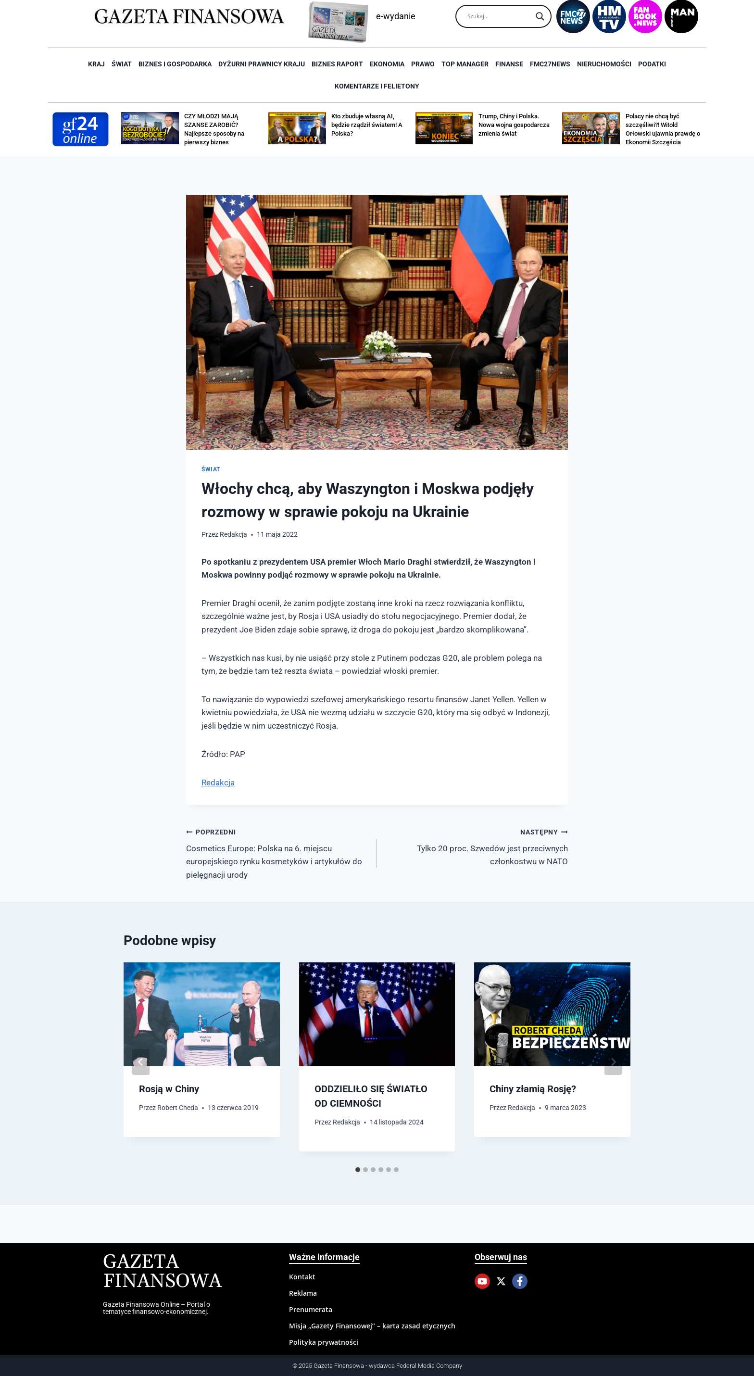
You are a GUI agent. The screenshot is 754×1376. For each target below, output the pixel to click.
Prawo (423, 64)
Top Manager (465, 64)
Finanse (509, 64)
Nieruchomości (604, 64)
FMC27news (550, 64)
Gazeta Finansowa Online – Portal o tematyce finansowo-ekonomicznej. (156, 1307)
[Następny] (613, 1062)
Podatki (652, 64)
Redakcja (233, 534)
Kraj (96, 64)
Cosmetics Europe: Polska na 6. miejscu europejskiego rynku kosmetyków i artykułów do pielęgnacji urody (277, 852)
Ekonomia (387, 64)
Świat (122, 64)
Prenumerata (310, 1309)
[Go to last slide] (141, 1062)
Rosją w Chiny (169, 1089)
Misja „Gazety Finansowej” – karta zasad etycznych (372, 1325)
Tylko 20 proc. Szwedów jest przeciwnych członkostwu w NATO (476, 846)
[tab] (357, 1169)
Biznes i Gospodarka (175, 64)
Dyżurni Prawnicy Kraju (261, 64)
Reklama (303, 1293)
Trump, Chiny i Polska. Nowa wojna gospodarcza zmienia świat (514, 125)
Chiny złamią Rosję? (533, 1089)
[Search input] (499, 16)
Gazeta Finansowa (162, 1272)
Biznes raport (337, 64)
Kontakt (302, 1276)
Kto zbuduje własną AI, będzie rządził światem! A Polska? (366, 125)
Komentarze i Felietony (377, 86)
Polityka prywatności (323, 1342)
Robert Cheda (177, 1107)
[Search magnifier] (540, 16)
